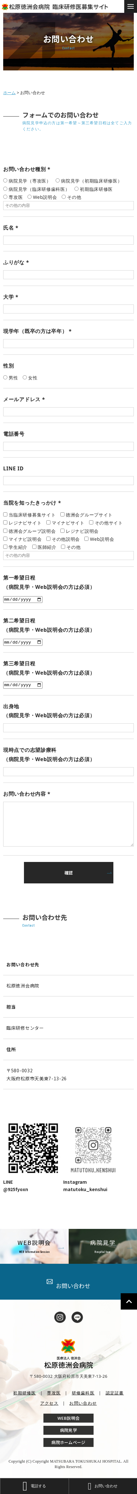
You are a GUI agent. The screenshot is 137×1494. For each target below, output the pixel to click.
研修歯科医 (83, 1393)
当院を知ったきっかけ (32, 502)
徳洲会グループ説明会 (32, 531)
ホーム (9, 92)
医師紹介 (47, 547)
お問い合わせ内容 (26, 793)
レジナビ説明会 (82, 531)
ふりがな (16, 262)
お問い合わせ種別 (26, 169)
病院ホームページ (68, 1442)
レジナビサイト (25, 523)
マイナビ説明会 (25, 539)
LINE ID (13, 468)
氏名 (11, 227)
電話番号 (14, 433)
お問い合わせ (68, 1284)
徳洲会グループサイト (89, 515)
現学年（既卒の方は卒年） (37, 331)
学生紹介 (18, 547)
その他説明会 (66, 539)
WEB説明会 (68, 1418)
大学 (11, 296)
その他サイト (109, 523)
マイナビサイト (68, 523)
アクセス (49, 1403)
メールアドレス (24, 399)
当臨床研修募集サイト (32, 515)
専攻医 (54, 1393)
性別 (8, 365)
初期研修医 (24, 1393)
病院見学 (68, 1430)
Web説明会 (102, 539)
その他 (73, 547)
